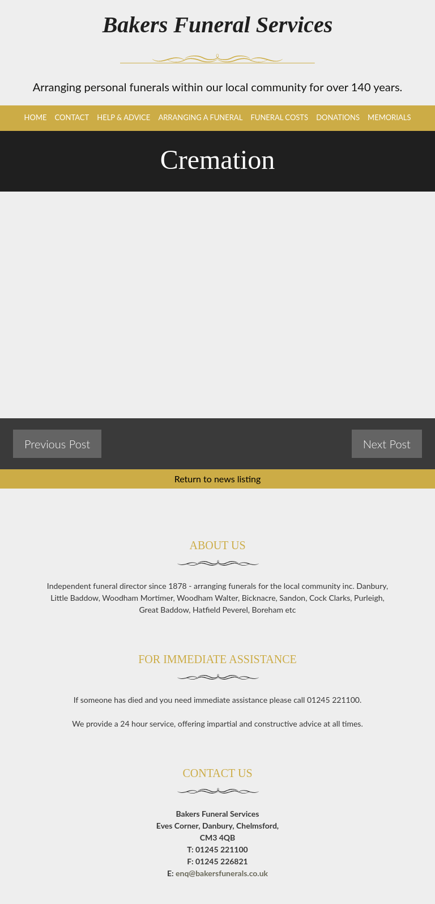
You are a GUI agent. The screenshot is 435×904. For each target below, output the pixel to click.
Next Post (387, 444)
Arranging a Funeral (200, 117)
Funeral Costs (279, 117)
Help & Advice (123, 117)
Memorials (389, 117)
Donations (338, 117)
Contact (72, 117)
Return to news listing (217, 478)
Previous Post (57, 444)
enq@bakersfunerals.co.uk (222, 873)
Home (35, 117)
